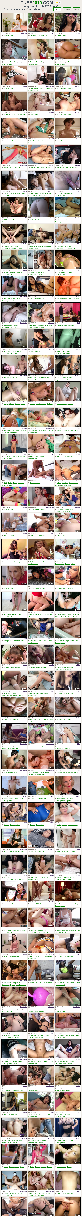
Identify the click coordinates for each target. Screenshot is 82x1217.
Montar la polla (39, 456)
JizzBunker (77, 165)
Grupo (38, 1088)
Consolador (60, 325)
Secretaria (31, 774)
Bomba (32, 456)
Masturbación (67, 877)
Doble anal (20, 1088)
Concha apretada (8, 35)
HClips (78, 349)
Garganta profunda (62, 298)
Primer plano (7, 351)
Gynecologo (65, 562)
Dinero (31, 327)
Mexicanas (12, 114)
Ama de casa (34, 983)
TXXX (78, 323)
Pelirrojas (48, 877)
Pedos (66, 167)
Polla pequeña (32, 195)
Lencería (16, 798)
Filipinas (67, 220)
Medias (32, 220)
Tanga (5, 719)
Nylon (14, 614)
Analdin (51, 60)
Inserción (6, 167)
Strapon (77, 904)
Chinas (20, 1009)
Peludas (15, 327)
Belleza (32, 193)
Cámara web (5, 195)
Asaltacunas (33, 562)
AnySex (25, 454)
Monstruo (59, 88)
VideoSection (50, 86)
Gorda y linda (34, 772)
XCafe (78, 402)
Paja (73, 298)
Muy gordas (39, 62)
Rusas (41, 88)
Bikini (58, 272)
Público (43, 272)
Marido (19, 351)
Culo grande (60, 167)
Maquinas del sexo (47, 1009)
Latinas (21, 1140)
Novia (15, 62)
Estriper (18, 272)
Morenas (37, 430)
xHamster (51, 138)
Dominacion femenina (67, 904)
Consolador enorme (7, 879)
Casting (36, 88)
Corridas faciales (59, 248)
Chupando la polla (40, 193)
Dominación (15, 1035)
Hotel (19, 62)
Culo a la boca (66, 614)
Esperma (59, 693)
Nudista (38, 272)
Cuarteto (32, 1088)
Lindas (32, 588)
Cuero (67, 798)
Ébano (78, 983)
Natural (57, 748)
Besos (5, 562)
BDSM (5, 220)
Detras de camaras (67, 667)
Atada (10, 220)
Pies (11, 62)
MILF (67, 62)
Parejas (14, 351)
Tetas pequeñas (48, 88)
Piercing (32, 667)
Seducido (32, 167)
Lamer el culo (7, 1140)
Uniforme (50, 404)
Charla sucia (67, 246)
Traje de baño (40, 825)
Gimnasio (57, 511)
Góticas (13, 877)
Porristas (32, 62)
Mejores (57, 9)
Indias (35, 641)
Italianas (11, 404)
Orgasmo (6, 193)
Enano (68, 1088)
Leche (72, 220)
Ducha (77, 298)
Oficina (32, 535)
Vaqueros (48, 246)
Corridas (38, 956)
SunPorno (51, 823)
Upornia (25, 638)
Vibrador (23, 193)
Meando (49, 641)
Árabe (32, 614)
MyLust (25, 954)
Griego (67, 641)
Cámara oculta (61, 351)
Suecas (51, 719)
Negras (32, 430)
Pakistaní (68, 1009)
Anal (58, 62)
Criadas (6, 114)
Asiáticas (59, 193)
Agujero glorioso (59, 1169)
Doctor (58, 562)
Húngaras (33, 930)
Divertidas (33, 746)
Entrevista (33, 325)
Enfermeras (40, 1035)
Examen (73, 746)
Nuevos (67, 9)
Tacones (6, 272)
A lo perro (6, 62)
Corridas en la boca (35, 141)
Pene (58, 141)
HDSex (52, 33)
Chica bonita (7, 930)
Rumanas (59, 1193)
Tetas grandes (8, 325)
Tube (31, 2)
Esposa (15, 353)
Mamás (72, 62)
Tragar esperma (59, 564)
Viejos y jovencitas (7, 695)
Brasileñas (33, 35)
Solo (73, 877)
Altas (38, 167)
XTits (52, 375)
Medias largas (44, 693)
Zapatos (19, 614)
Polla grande (60, 220)
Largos (76, 9)
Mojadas (74, 851)
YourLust (24, 823)
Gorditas (38, 246)
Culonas (62, 62)
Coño (31, 298)
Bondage (6, 641)
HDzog (25, 217)
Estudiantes (11, 298)
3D (13, 301)
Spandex (57, 485)
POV (40, 719)
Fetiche (16, 246)
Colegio (6, 404)
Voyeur (41, 274)
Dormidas (59, 456)
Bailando (63, 272)
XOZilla (25, 112)
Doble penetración (7, 1090)
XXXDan (24, 60)
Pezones (45, 562)
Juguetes (68, 801)
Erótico (37, 614)
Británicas (59, 772)
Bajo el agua (58, 827)
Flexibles (50, 430)
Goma (11, 641)
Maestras (18, 298)
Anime (5, 298)
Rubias (59, 483)
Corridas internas (68, 193)
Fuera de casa (32, 143)
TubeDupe (24, 33)
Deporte (4, 432)
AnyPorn (24, 86)
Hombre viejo (46, 141)
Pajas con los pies (35, 877)
